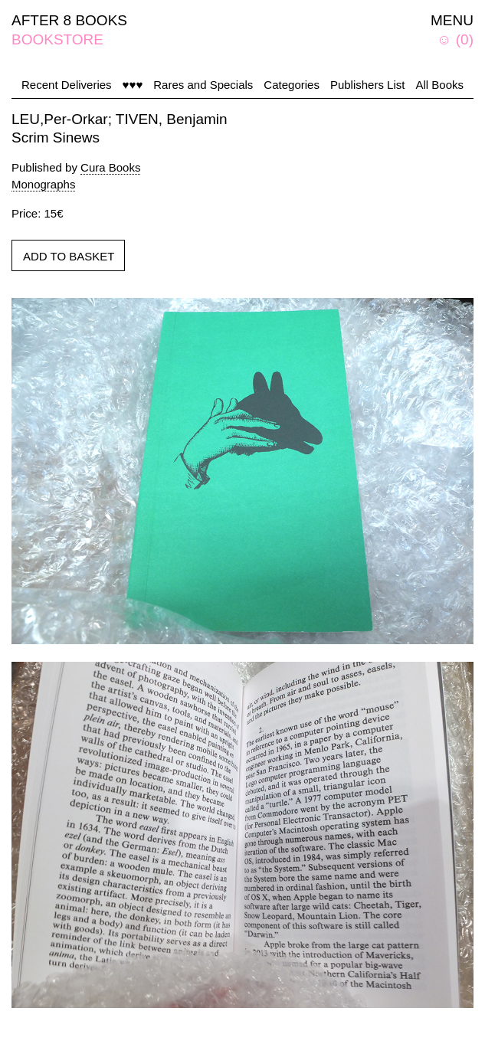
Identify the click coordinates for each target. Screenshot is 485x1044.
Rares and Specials (203, 84)
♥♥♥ (133, 84)
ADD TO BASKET (68, 256)
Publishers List (367, 84)
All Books (439, 84)
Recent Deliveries (66, 84)
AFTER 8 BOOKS (69, 20)
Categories (292, 84)
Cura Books (110, 167)
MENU (452, 20)
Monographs (43, 184)
